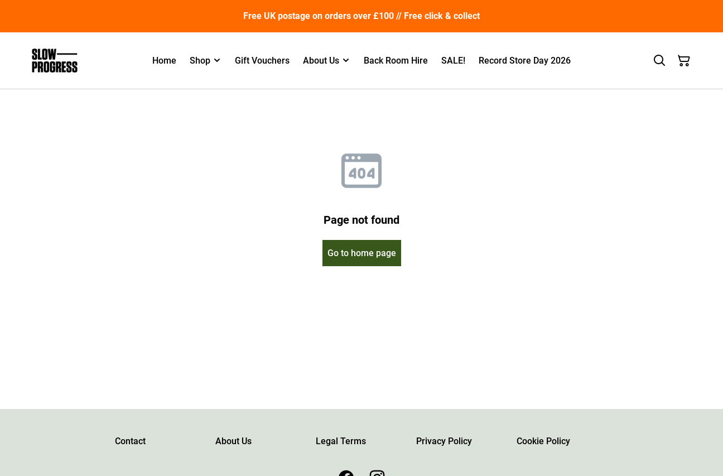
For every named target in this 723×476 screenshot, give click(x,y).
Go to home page (361, 253)
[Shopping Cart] (684, 61)
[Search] (659, 61)
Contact (130, 441)
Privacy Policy (444, 441)
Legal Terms (341, 441)
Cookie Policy (543, 441)
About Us (233, 441)
